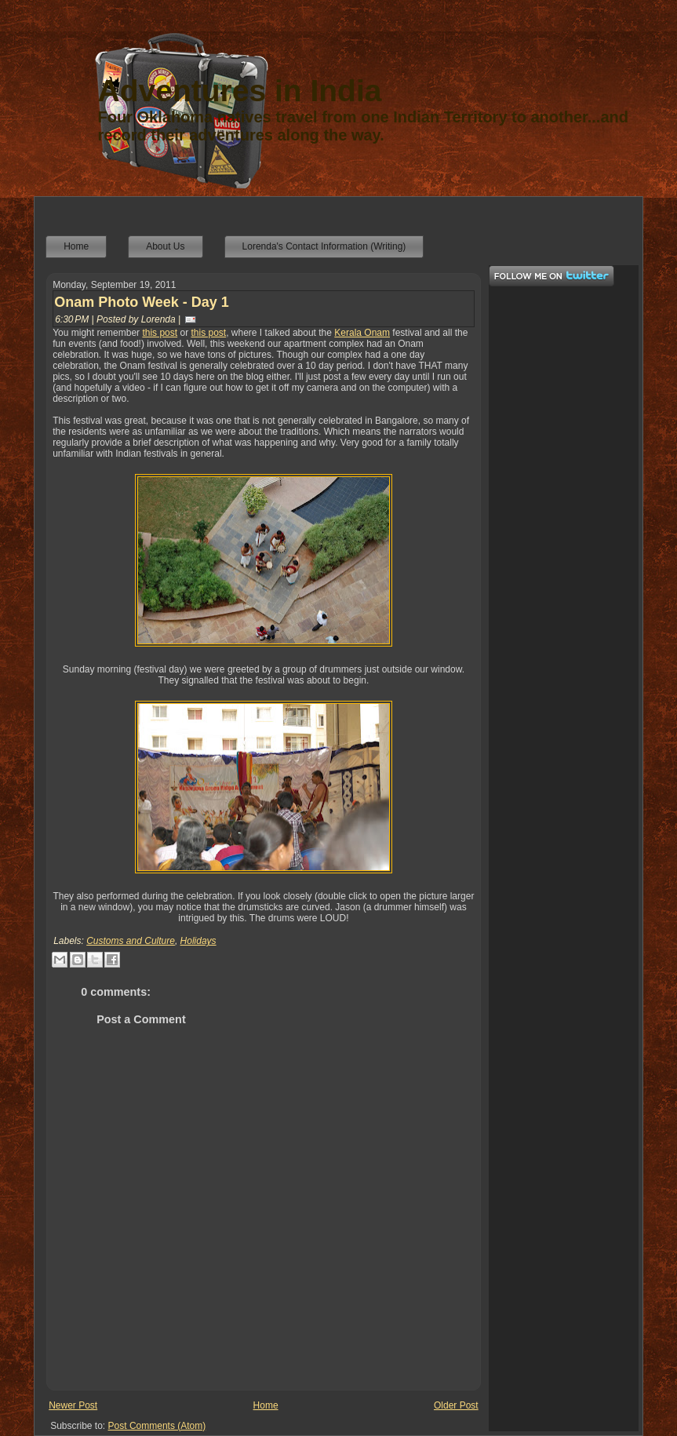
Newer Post (73, 1405)
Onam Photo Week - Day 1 (141, 302)
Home (265, 1405)
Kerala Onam (362, 332)
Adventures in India (240, 91)
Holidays (198, 940)
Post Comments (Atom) (157, 1425)
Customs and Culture (130, 940)
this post (159, 332)
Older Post (456, 1405)
